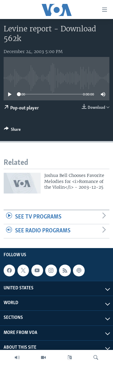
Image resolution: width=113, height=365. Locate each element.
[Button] (12, 130)
